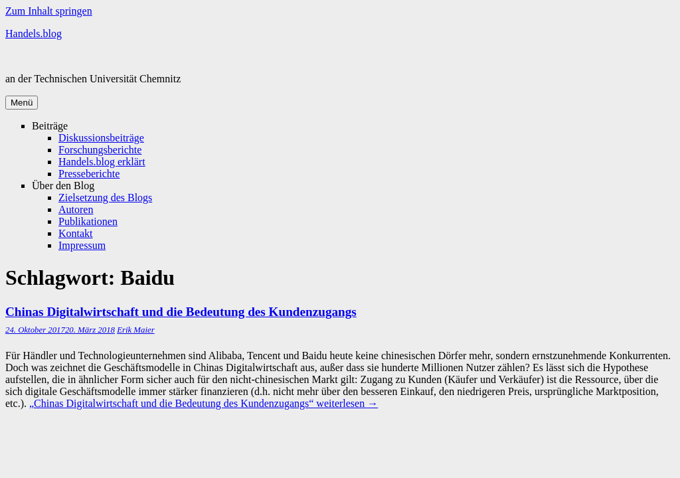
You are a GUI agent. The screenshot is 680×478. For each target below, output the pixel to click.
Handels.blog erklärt (101, 161)
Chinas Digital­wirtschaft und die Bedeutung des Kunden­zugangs (181, 312)
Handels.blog (33, 33)
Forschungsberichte (99, 149)
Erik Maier (136, 330)
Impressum (82, 245)
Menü (22, 103)
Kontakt (75, 233)
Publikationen (88, 221)
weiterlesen (203, 403)
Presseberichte (89, 173)
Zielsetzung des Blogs (105, 197)
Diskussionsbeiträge (101, 137)
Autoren (75, 209)
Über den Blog (63, 185)
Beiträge (50, 125)
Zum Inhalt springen (48, 11)
